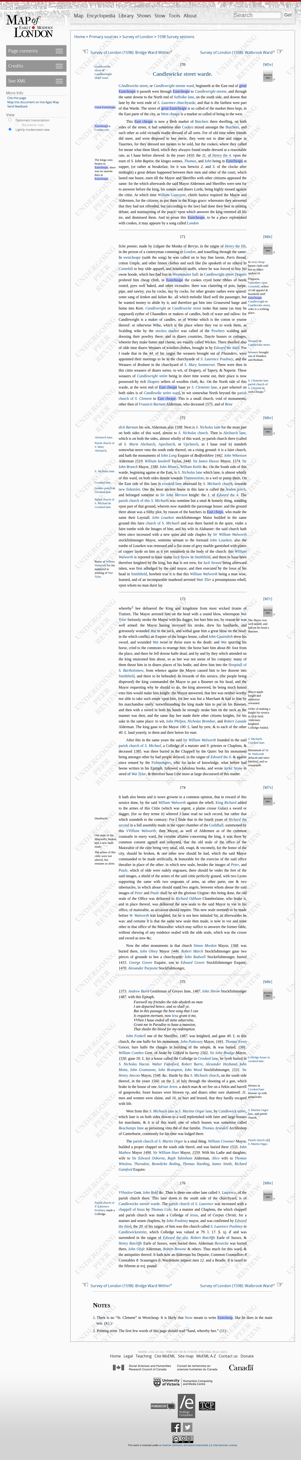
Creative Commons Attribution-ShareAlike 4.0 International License (199, 1445)
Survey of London (137, 36)
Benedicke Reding (166, 1164)
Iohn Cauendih (221, 637)
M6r (267, 237)
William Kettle (191, 467)
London (190, 252)
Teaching (144, 1356)
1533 (234, 1147)
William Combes (131, 1053)
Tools (174, 15)
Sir (206, 461)
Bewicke (221, 1243)
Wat (153, 631)
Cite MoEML (164, 1356)
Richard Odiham (188, 899)
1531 (235, 1070)
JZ (223, 1331)
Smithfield (202, 557)
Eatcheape (181, 91)
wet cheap (258, 262)
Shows (144, 15)
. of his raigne (162, 353)
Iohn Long (169, 455)
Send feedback (17, 106)
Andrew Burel (138, 991)
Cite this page (16, 98)
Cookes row (102, 129)
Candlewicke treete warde (139, 1204)
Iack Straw (181, 557)
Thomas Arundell (215, 1128)
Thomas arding (196, 1164)
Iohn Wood (193, 1070)
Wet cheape (170, 114)
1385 (137, 751)
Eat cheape (144, 121)
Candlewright (256, 301)
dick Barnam (128, 427)
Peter (235, 865)
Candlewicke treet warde (182, 74)
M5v (267, 65)
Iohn (208, 161)
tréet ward (162, 393)
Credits (15, 66)
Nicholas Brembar (201, 721)
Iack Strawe (212, 563)
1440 (187, 461)
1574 (236, 461)
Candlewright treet (219, 274)
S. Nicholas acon (134, 1064)
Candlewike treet (259, 305)
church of (162, 523)
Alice (216, 1158)
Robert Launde (235, 721)
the (221, 155)
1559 (196, 1153)
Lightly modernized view (33, 129)
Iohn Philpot (175, 721)
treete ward (174, 86)
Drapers (241, 274)
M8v (267, 1183)
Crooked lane (103, 482)
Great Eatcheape (105, 107)
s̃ (219, 1232)
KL (107, 1323)
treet (133, 86)
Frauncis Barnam (152, 404)
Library (126, 15)
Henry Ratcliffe (130, 1243)
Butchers (201, 121)
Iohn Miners (169, 467)
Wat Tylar (138, 774)
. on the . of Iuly (169, 1081)
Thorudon (141, 1164)
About (190, 15)
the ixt (175, 1238)
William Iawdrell (157, 461)
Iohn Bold (150, 1192)
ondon (193, 223)
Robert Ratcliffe (202, 1238)
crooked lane (172, 484)
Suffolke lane (184, 97)
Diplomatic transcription (32, 120)
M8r (267, 982)
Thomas (190, 161)
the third (226, 348)
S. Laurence (227, 1192)
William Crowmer (221, 1141)
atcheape (101, 178)
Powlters (218, 331)
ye (204, 438)
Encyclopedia (101, 15)
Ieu (175, 1016)
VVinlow (126, 1192)
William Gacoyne (172, 195)
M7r (267, 599)
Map (78, 15)
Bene (229, 404)
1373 (122, 991)
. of (216, 155)
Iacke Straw (233, 768)
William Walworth (204, 574)
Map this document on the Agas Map (33, 102)
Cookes (187, 127)
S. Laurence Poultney (217, 359)
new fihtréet (129, 489)
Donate (247, 1356)
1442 (218, 455)
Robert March (192, 951)
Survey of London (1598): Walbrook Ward (236, 52)
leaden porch (236, 489)
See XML (17, 81)
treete (210, 91)
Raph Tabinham (180, 1158)
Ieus (194, 1215)
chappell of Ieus (132, 1209)
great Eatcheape (173, 108)
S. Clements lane (258, 380)
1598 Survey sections (175, 36)
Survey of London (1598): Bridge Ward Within (130, 52)
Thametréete (194, 478)
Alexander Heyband (221, 1064)
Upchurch (190, 444)
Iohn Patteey (192, 1041)
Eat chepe (215, 512)
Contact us (228, 1356)
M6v (267, 418)
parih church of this (144, 501)
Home (79, 36)
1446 (175, 951)
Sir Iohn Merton (173, 495)
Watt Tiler (203, 580)
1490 (147, 1153)
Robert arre (191, 1064)
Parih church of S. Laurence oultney (104, 1206)
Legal (128, 1356)
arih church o (257, 1140)
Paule (123, 870)
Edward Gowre (192, 962)
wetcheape (132, 257)
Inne (131, 1128)
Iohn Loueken (163, 518)
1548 (156, 1075)
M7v (267, 788)
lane (204, 387)
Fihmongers (161, 763)
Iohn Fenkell (136, 1036)
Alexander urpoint (143, 968)
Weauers (253, 341)
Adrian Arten (167, 1087)
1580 (154, 467)
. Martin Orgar (257, 1144)
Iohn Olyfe (136, 1249)
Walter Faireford (165, 1064)
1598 (178, 427)
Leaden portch (103, 488)
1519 (139, 461)
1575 (209, 404)
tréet (152, 376)
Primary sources (103, 36)
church (193, 433)
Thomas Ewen (236, 1041)
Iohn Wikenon (235, 455)
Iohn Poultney (177, 1221)
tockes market (167, 331)
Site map (186, 1356)
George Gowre (140, 962)
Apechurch (166, 444)
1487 (196, 991)
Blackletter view (33, 125)
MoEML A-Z (206, 1356)
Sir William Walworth (230, 534)
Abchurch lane (234, 433)
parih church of (140, 746)
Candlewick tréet (232, 1111)
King (226, 803)
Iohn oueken (221, 540)
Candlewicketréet (133, 1232)
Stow (159, 15)
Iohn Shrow (211, 991)
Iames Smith (222, 1164)
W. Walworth (139, 915)
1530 (122, 1058)
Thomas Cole (161, 1209)
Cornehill (126, 269)
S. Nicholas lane (104, 471)
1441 (219, 1041)
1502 (204, 1053)
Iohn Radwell (195, 957)
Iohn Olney (149, 951)
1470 (122, 968)
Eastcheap (225, 1318)
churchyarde (176, 103)
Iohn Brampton (170, 1070)
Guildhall (216, 825)
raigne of (228, 246)
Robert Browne (174, 1249)
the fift (235, 246)
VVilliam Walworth (141, 831)
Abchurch (139, 444)
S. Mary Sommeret (199, 365)
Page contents (23, 51)
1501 (242, 1047)
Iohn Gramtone (143, 1070)
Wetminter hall (185, 274)
